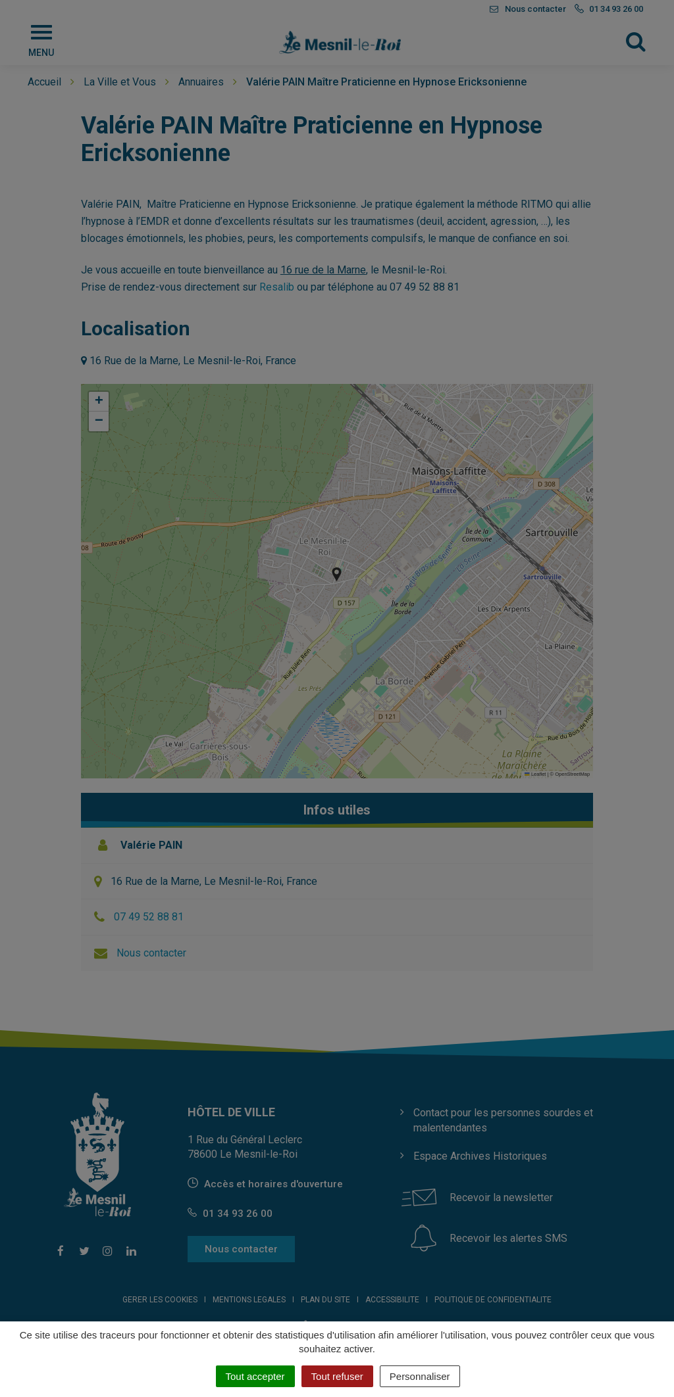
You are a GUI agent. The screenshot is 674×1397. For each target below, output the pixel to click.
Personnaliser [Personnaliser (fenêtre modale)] (420, 1376)
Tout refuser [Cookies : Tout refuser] (337, 1376)
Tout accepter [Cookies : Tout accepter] (255, 1376)
